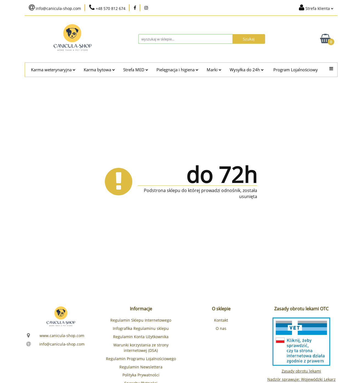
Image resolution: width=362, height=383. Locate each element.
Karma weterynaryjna (53, 70)
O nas (221, 328)
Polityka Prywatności (140, 374)
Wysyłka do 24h (247, 70)
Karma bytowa (99, 70)
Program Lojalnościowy (295, 70)
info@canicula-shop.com (62, 344)
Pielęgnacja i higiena (177, 70)
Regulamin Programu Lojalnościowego (141, 358)
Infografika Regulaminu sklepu (141, 328)
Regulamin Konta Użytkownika (141, 336)
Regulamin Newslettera (140, 367)
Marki (214, 70)
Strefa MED (135, 70)
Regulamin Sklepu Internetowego (140, 320)
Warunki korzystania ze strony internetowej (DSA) (141, 347)
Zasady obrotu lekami (301, 371)
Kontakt (221, 320)
